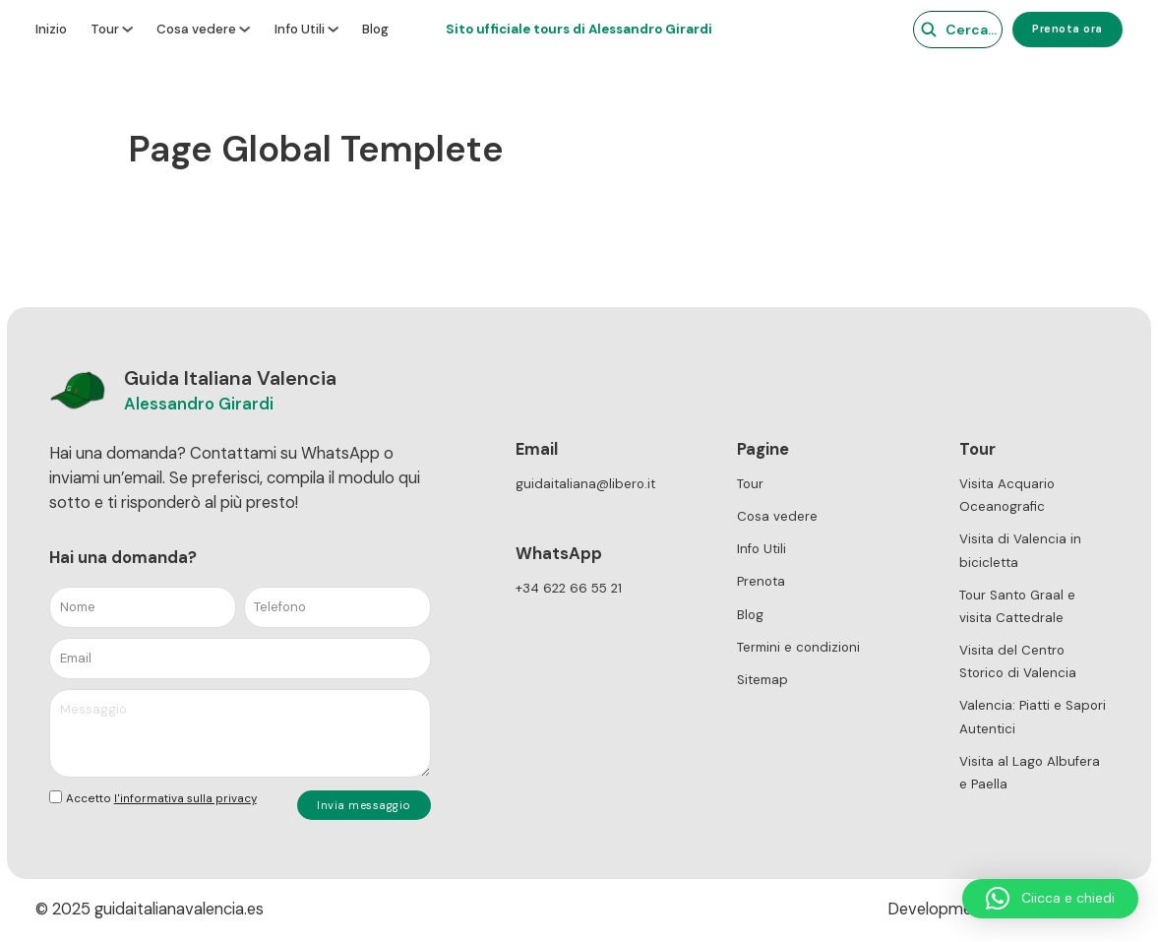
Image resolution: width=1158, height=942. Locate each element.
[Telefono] (337, 607)
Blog (375, 29)
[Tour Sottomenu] (127, 29)
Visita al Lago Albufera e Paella (1029, 772)
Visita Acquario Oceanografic (1007, 495)
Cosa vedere (196, 29)
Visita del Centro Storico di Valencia (1017, 661)
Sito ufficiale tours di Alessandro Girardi (579, 29)
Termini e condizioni (798, 647)
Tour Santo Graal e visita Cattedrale (1017, 606)
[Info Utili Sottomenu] (333, 29)
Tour (105, 29)
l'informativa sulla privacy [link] (185, 798)
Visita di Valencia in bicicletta (1020, 550)
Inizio (51, 29)
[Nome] (142, 607)
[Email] (240, 658)
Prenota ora (1067, 28)
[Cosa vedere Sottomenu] (244, 29)
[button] (1050, 898)
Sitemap (762, 679)
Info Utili (299, 29)
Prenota (761, 581)
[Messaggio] (240, 733)
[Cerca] (946, 29)
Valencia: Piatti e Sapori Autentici (1032, 716)
